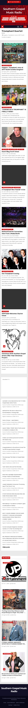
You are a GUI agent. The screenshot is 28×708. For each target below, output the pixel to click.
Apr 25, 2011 (6, 317)
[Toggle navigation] (18, 27)
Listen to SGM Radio (20, 702)
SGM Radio (13, 71)
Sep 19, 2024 (6, 646)
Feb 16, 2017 (6, 71)
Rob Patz (13, 583)
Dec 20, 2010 (6, 359)
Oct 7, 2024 (6, 583)
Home (3, 33)
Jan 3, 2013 (6, 191)
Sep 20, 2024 (6, 615)
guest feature (20, 149)
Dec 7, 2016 (6, 113)
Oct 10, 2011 (6, 235)
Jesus (13, 21)
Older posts (6, 547)
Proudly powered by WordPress (9, 698)
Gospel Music (5, 18)
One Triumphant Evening (10, 274)
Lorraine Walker (14, 113)
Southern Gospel (13, 18)
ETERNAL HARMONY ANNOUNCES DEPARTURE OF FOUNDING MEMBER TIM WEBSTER (13, 644)
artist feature (5, 149)
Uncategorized (17, 187)
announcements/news (6, 65)
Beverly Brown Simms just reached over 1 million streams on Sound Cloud (14, 674)
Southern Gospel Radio (20, 19)
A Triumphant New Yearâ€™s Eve (13, 190)
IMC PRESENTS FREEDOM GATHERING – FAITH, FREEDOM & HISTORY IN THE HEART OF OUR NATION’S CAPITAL (13, 538)
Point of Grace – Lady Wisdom (10, 420)
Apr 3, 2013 (6, 153)
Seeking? (10, 705)
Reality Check (17, 705)
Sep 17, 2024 (6, 677)
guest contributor (13, 149)
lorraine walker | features (7, 187)
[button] (21, 26)
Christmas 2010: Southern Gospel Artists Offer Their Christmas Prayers (14, 356)
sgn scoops (11, 19)
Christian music (21, 18)
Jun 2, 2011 (6, 275)
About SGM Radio (11, 702)
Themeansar (14, 699)
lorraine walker (5, 19)
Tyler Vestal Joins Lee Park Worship (11, 467)
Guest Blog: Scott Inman (10, 152)
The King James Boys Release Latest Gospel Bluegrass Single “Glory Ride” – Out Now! (13, 612)
